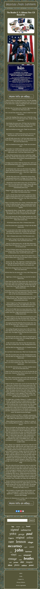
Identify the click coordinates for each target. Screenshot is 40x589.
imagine (29, 562)
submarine (26, 530)
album (19, 555)
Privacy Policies (21, 582)
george (21, 534)
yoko (12, 534)
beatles (29, 558)
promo (16, 562)
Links (20, 576)
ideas (10, 565)
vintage (12, 558)
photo (17, 565)
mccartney (15, 546)
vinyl (13, 554)
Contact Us (21, 579)
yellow (30, 537)
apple (25, 547)
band (28, 526)
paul (29, 533)
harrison (28, 552)
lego (13, 526)
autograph (27, 555)
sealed (31, 547)
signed (15, 529)
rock (10, 562)
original (20, 537)
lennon (21, 542)
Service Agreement (21, 585)
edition (24, 565)
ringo (30, 542)
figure (11, 538)
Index (20, 573)
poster (31, 565)
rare (11, 542)
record (18, 526)
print (11, 552)
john (18, 550)
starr (23, 526)
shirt (22, 562)
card (20, 559)
